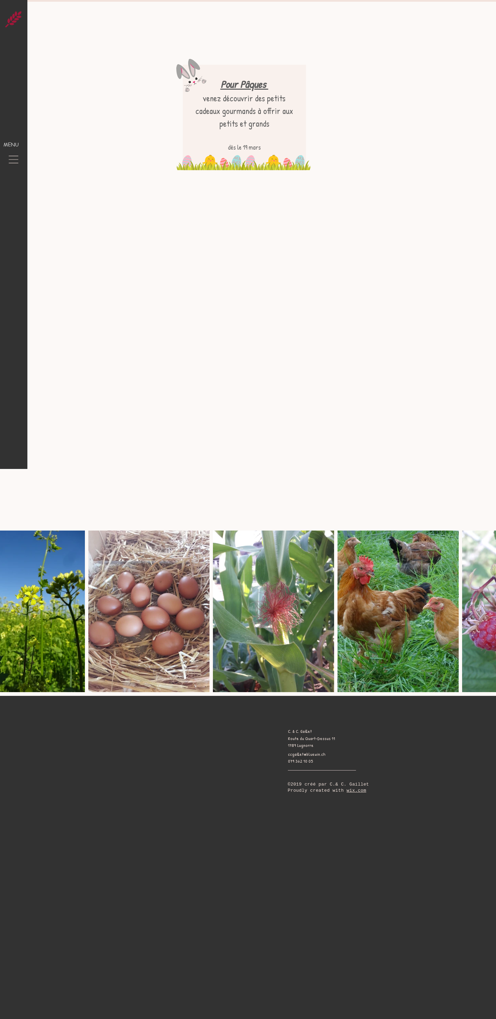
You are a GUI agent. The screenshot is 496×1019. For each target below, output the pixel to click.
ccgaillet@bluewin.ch (307, 754)
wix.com (356, 790)
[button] (13, 159)
